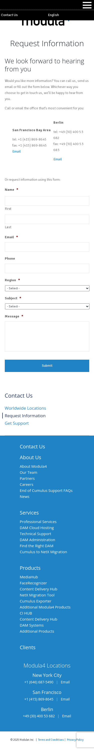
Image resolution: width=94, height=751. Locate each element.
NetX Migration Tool (37, 594)
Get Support (17, 423)
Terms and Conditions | (52, 739)
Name (11, 189)
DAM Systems (32, 625)
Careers (26, 484)
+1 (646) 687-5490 (38, 682)
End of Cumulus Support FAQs (46, 490)
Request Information (25, 415)
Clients (28, 647)
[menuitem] (70, 15)
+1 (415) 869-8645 (38, 699)
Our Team (28, 472)
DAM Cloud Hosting (37, 527)
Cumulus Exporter (35, 600)
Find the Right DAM (36, 545)
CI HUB (26, 613)
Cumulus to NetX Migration (43, 551)
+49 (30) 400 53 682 (39, 716)
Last (8, 227)
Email (16, 151)
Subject (13, 298)
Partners (27, 478)
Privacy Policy (75, 739)
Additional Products (37, 631)
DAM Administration (37, 539)
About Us (30, 457)
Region (12, 280)
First (8, 209)
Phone (10, 258)
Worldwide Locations (25, 408)
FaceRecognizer (33, 582)
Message (14, 316)
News (25, 496)
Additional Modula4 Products (45, 606)
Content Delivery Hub (38, 588)
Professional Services (38, 521)
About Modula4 (33, 466)
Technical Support (35, 533)
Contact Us (9, 15)
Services (29, 512)
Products (30, 568)
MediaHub (29, 576)
